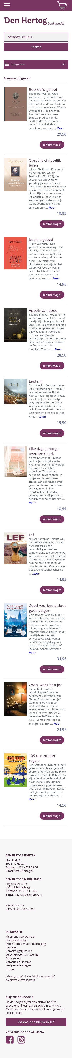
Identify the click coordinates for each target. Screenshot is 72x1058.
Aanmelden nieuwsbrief (36, 1022)
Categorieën (35, 64)
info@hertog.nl (24, 871)
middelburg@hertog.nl (28, 894)
